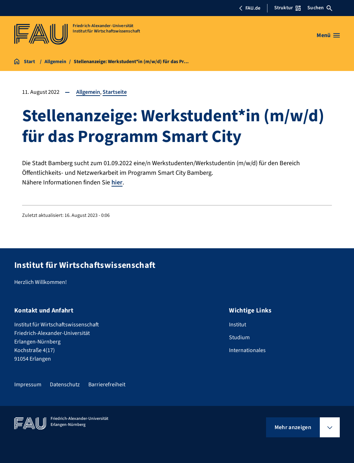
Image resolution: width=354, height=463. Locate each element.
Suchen (319, 7)
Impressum (27, 384)
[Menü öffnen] (328, 35)
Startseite (115, 92)
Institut (237, 325)
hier (117, 182)
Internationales (247, 350)
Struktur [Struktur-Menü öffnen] (287, 7)
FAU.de (250, 8)
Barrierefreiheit (106, 384)
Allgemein (88, 92)
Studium (239, 337)
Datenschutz (65, 384)
